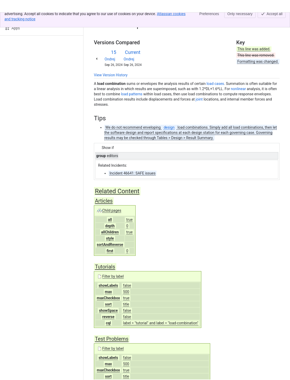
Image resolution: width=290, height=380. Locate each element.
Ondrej (110, 59)
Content (100, 18)
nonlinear (238, 89)
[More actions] (275, 19)
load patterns (131, 94)
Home (116, 18)
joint (199, 99)
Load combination (140, 18)
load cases (215, 84)
